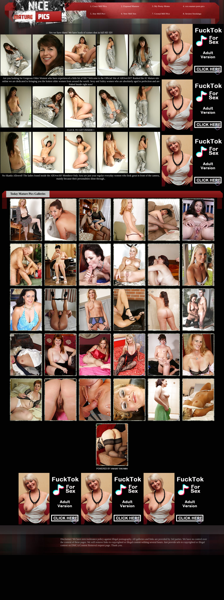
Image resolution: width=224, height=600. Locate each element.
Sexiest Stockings (193, 13)
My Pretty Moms (162, 6)
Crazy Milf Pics (99, 6)
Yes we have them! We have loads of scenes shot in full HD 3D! (81, 32)
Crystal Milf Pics (162, 13)
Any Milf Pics (98, 13)
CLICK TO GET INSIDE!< (81, 130)
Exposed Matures (131, 6)
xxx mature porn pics (194, 6)
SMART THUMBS (119, 469)
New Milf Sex (129, 13)
